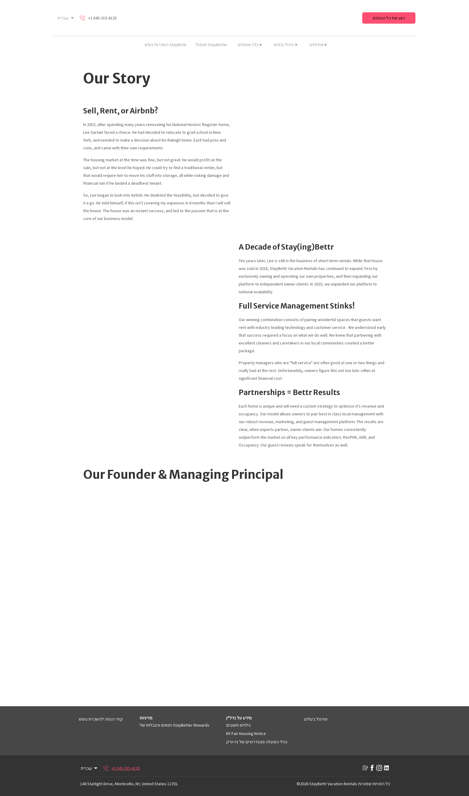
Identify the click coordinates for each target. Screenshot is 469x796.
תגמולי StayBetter (211, 44)
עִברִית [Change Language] (66, 18)
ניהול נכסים (285, 45)
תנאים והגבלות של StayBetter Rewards (174, 725)
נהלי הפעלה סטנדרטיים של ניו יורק (256, 742)
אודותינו (318, 45)
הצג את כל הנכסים (389, 18)
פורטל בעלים (316, 719)
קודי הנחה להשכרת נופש (101, 719)
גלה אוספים (250, 45)
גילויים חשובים (238, 725)
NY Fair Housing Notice (246, 733)
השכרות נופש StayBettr (166, 44)
